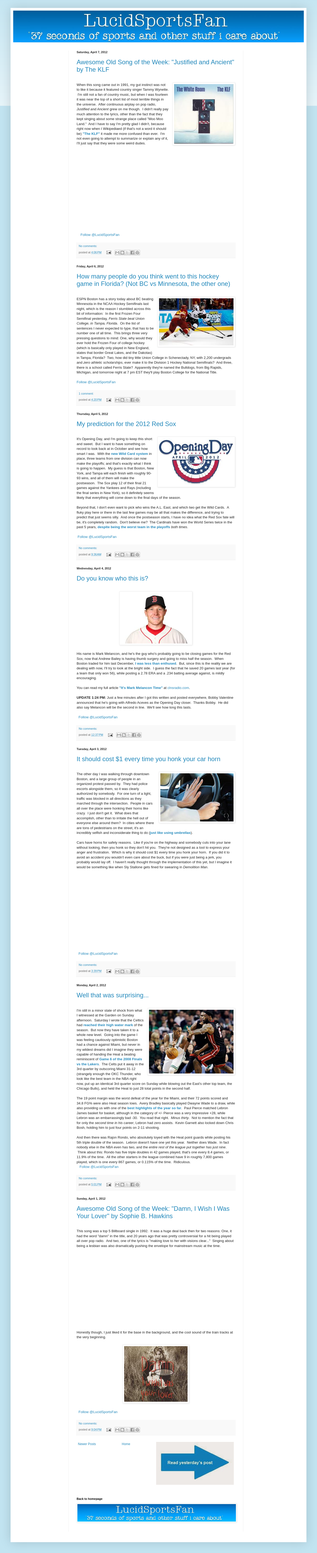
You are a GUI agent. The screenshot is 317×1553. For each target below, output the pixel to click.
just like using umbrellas (170, 833)
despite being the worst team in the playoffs (133, 527)
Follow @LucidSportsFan (100, 235)
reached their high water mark (108, 1025)
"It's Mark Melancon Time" (141, 688)
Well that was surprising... (113, 995)
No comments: (88, 246)
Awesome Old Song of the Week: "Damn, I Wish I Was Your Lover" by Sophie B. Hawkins (153, 1212)
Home (126, 1444)
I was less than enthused (155, 663)
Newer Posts (87, 1444)
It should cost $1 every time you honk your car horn (148, 758)
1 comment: (86, 393)
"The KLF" (91, 134)
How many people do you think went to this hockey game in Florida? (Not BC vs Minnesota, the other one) (153, 280)
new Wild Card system (129, 454)
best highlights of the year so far (154, 1108)
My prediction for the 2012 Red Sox (126, 423)
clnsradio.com (178, 688)
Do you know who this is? (112, 578)
